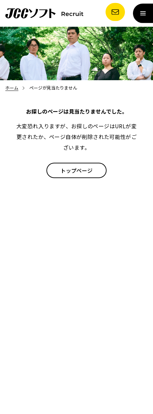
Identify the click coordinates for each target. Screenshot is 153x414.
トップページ (76, 170)
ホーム (11, 88)
